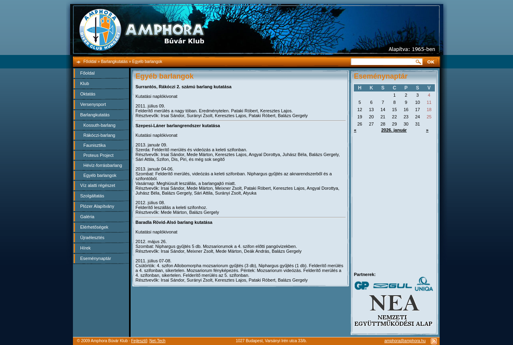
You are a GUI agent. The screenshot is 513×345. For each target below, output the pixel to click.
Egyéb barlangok (100, 175)
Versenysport (93, 104)
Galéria (87, 216)
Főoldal (87, 73)
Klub (84, 83)
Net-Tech (157, 341)
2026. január (394, 130)
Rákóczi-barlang (99, 135)
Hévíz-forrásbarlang (102, 165)
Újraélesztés (92, 237)
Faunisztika (94, 145)
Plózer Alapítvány (97, 206)
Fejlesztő (139, 341)
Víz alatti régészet (97, 185)
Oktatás (87, 93)
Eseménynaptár (95, 258)
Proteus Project (98, 155)
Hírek (85, 248)
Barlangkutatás (94, 114)
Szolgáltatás (92, 195)
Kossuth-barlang (99, 125)
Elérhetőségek (94, 227)
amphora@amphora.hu (405, 341)
